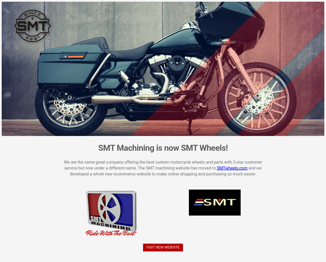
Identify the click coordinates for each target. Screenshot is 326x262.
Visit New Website (163, 247)
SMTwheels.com (232, 168)
